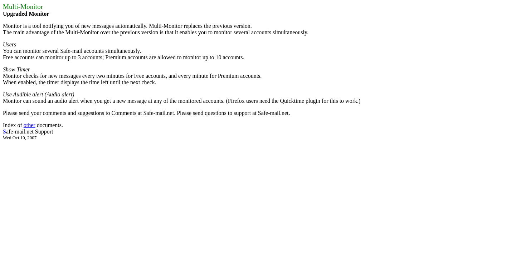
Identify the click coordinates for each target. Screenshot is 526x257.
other (29, 125)
